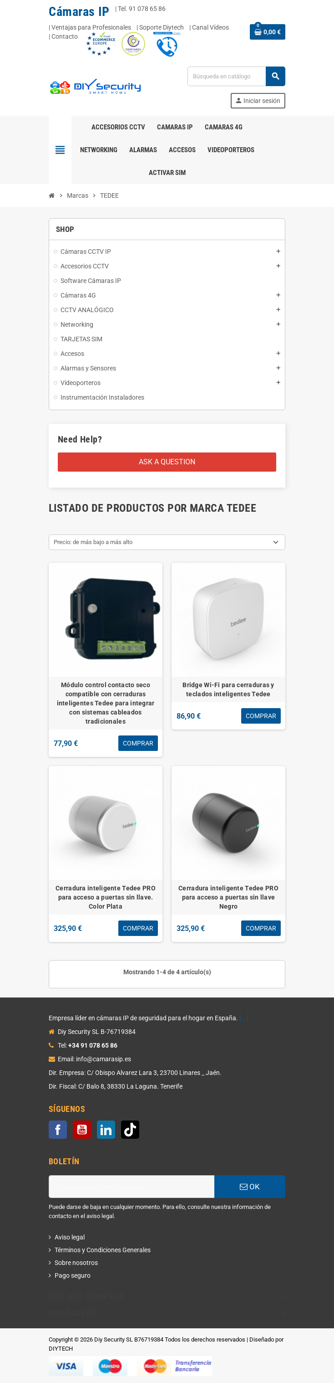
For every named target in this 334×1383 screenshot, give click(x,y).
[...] (243, 1018)
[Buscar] (236, 76)
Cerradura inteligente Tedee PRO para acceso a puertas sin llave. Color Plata (106, 897)
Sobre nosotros (76, 1262)
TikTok (130, 1130)
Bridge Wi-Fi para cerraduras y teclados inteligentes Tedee (228, 689)
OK (250, 1186)
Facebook (58, 1130)
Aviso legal (70, 1237)
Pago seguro (73, 1275)
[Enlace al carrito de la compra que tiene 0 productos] (267, 32)
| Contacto (63, 36)
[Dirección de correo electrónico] (131, 1186)
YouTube (82, 1130)
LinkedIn (106, 1130)
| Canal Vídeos (209, 27)
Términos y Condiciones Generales (103, 1250)
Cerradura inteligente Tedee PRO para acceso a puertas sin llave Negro (228, 897)
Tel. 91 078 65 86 (142, 8)
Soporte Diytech (161, 27)
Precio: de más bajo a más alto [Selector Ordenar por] (93, 542)
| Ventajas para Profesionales (90, 27)
